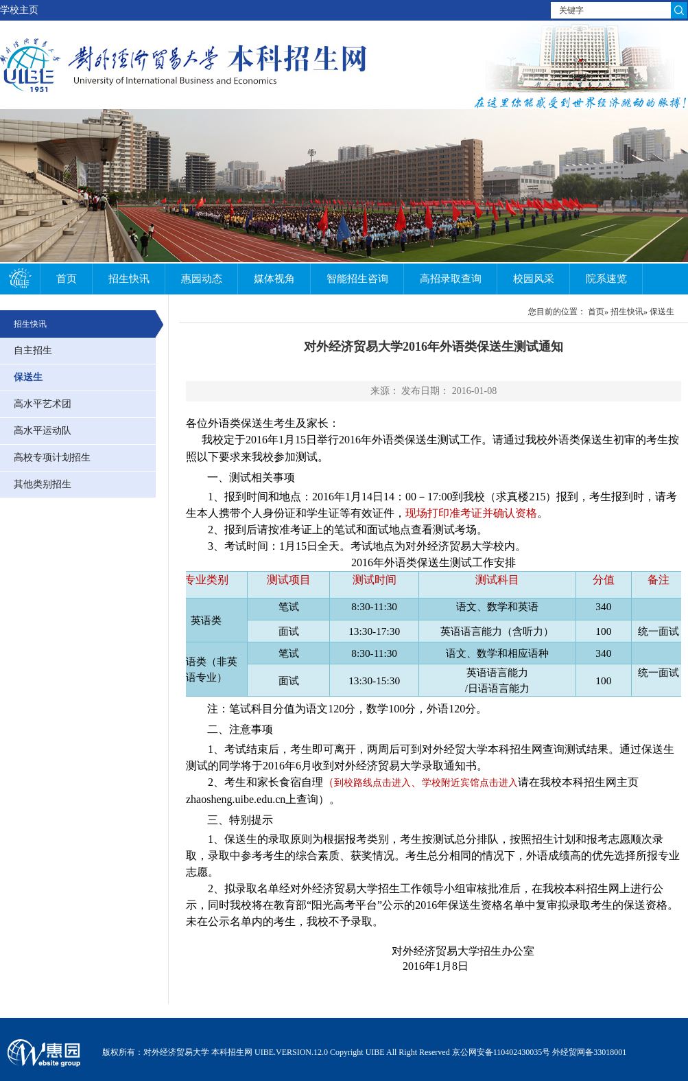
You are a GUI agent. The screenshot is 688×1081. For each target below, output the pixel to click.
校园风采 (533, 278)
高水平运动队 (42, 431)
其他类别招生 (42, 484)
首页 (66, 278)
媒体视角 (274, 278)
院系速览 (606, 278)
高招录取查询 (451, 278)
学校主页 (19, 10)
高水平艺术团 (42, 404)
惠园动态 (201, 278)
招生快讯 (129, 278)
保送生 (28, 377)
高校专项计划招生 (52, 457)
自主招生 (33, 350)
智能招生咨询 (357, 278)
